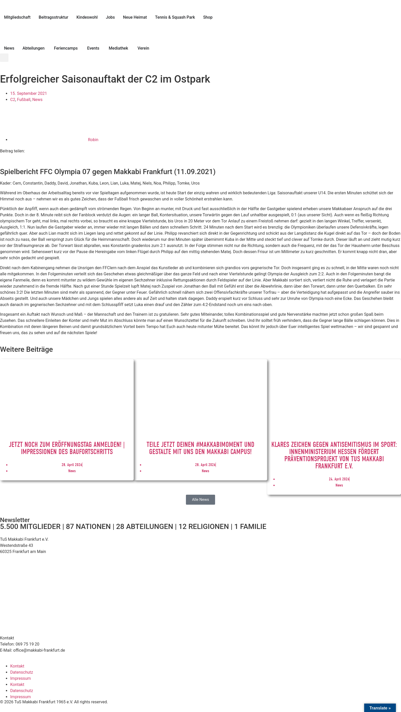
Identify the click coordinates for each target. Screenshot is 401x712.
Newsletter (15, 520)
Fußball (23, 99)
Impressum (20, 678)
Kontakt (17, 666)
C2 (12, 99)
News (37, 99)
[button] (4, 57)
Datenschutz (21, 672)
